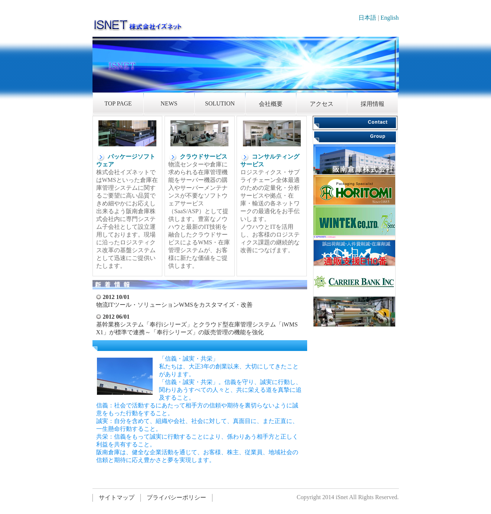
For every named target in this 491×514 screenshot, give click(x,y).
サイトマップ (116, 497)
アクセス (322, 104)
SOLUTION (220, 103)
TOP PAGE (118, 103)
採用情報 (372, 104)
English (390, 17)
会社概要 (271, 104)
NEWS (168, 103)
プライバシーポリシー (176, 497)
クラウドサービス (197, 156)
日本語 (367, 17)
